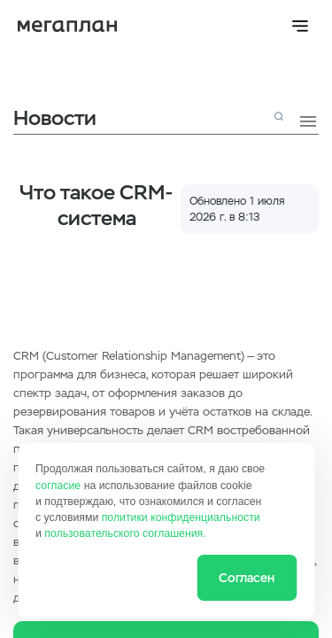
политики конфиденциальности (181, 517)
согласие (58, 485)
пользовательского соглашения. (124, 533)
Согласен (246, 578)
